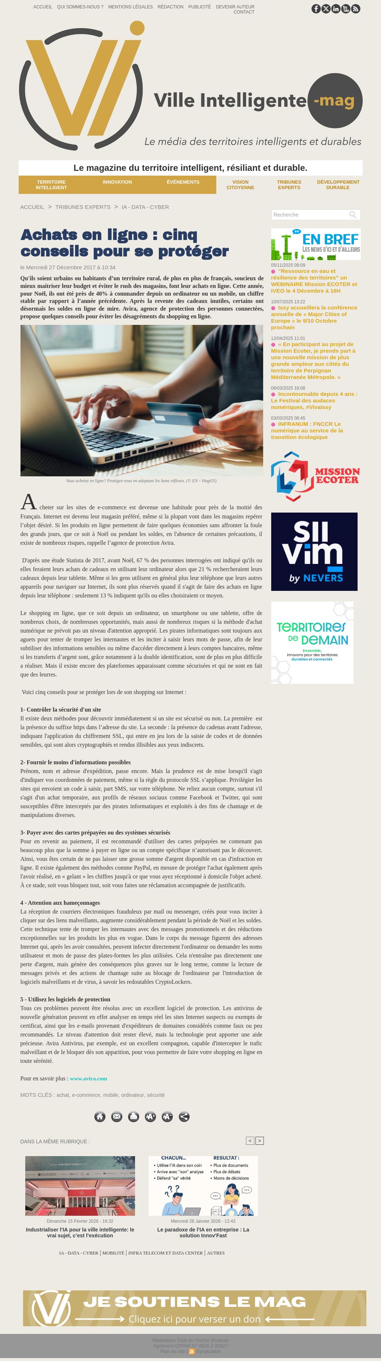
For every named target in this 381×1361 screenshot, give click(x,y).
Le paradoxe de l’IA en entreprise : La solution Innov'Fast (203, 1232)
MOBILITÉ (106, 1253)
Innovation (117, 182)
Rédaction (171, 7)
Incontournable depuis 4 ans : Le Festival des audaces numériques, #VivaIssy (312, 367)
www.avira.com (89, 1078)
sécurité (163, 1095)
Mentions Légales (131, 7)
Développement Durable (338, 184)
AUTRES (234, 1253)
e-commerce (88, 1095)
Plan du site (172, 1351)
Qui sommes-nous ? (81, 7)
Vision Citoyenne (240, 184)
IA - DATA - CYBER (165, 206)
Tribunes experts (289, 184)
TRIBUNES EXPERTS (93, 206)
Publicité (200, 7)
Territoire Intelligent (51, 184)
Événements (183, 182)
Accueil (43, 7)
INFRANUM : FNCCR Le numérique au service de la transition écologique (314, 391)
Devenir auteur (235, 7)
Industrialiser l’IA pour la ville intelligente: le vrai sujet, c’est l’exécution (80, 1232)
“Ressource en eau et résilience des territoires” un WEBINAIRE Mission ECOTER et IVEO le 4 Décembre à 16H (315, 276)
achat (63, 1095)
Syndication (208, 1351)
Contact (244, 12)
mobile (115, 1095)
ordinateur (138, 1095)
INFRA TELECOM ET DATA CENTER (171, 1253)
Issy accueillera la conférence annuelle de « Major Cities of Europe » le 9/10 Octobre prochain (314, 303)
